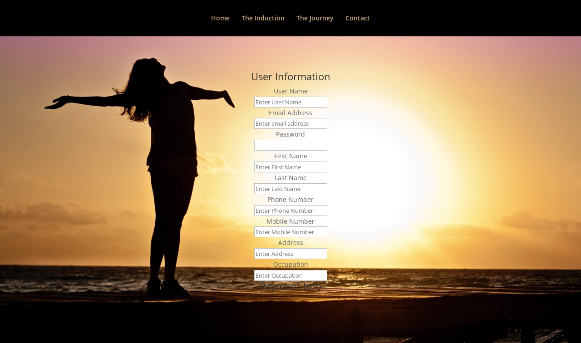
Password (290, 134)
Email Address (290, 112)
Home (220, 18)
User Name (291, 91)
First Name (290, 156)
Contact (357, 18)
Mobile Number (290, 221)
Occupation (290, 264)
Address (290, 242)
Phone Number (290, 199)
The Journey (315, 18)
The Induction (263, 18)
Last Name (291, 177)
